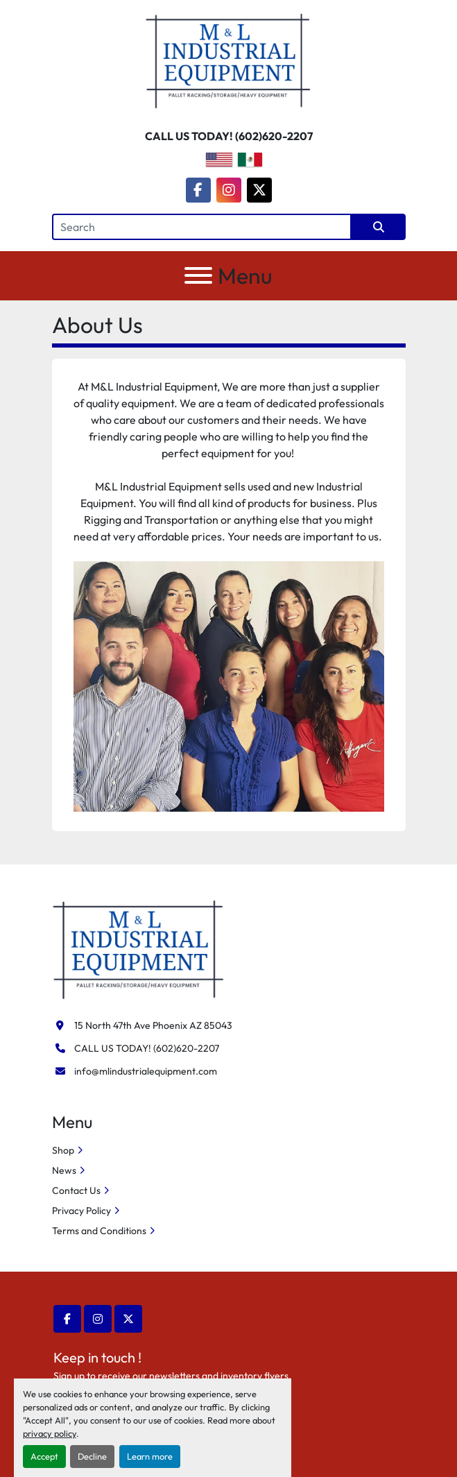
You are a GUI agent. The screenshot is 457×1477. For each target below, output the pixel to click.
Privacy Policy (81, 1210)
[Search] (202, 227)
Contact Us (76, 1190)
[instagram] (228, 190)
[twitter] (259, 190)
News (64, 1170)
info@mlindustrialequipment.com (145, 1071)
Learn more (150, 1456)
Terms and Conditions (99, 1230)
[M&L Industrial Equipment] (139, 948)
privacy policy (49, 1433)
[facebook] (198, 190)
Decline (92, 1456)
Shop (63, 1150)
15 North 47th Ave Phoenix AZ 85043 (153, 1025)
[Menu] (198, 275)
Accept (44, 1456)
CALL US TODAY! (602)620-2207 (229, 136)
